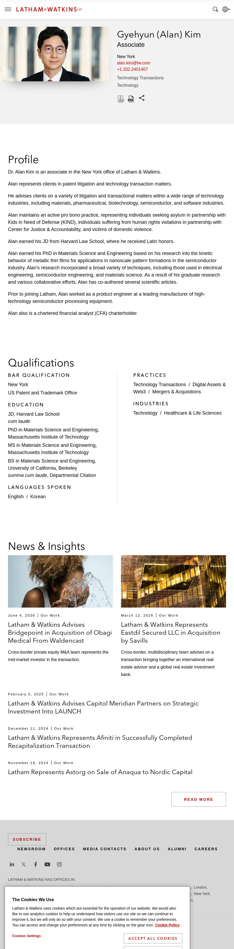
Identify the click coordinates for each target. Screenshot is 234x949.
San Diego (71, 900)
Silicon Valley (133, 900)
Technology (128, 85)
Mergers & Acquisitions (176, 391)
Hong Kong (164, 887)
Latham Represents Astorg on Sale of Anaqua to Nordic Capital (100, 772)
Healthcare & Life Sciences (193, 413)
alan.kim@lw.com (133, 63)
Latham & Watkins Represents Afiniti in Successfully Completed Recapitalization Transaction (100, 741)
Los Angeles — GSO (95, 894)
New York (202, 894)
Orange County (20, 900)
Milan (171, 894)
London (200, 887)
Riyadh (54, 900)
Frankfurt (126, 887)
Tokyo (188, 900)
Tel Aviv (174, 900)
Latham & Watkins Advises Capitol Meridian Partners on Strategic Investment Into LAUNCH (103, 707)
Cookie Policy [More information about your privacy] (167, 945)
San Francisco (95, 900)
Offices (64, 849)
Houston (184, 887)
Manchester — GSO (147, 894)
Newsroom (31, 849)
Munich (185, 894)
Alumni (177, 849)
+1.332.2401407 (132, 69)
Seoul (115, 900)
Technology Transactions (140, 78)
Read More (199, 799)
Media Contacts (105, 849)
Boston (42, 887)
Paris (40, 900)
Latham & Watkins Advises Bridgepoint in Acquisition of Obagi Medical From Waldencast (60, 632)
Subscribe (27, 839)
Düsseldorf (106, 887)
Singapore (155, 900)
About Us (147, 849)
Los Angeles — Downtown (53, 894)
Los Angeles (18, 894)
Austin (13, 887)
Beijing (27, 887)
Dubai (90, 887)
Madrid (121, 894)
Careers (206, 849)
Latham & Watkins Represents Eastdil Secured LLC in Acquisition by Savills (170, 632)
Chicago (75, 887)
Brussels (58, 887)
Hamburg (144, 887)
